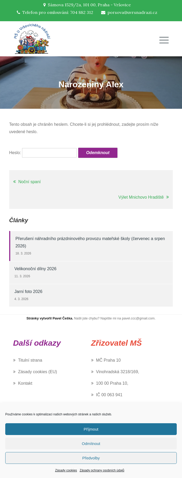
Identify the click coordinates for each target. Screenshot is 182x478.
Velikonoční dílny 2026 (35, 269)
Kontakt (25, 383)
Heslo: (43, 152)
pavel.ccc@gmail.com (138, 318)
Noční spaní (29, 182)
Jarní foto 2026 (28, 291)
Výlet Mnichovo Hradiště (141, 197)
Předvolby (91, 458)
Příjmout (91, 429)
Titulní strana (30, 360)
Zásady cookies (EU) (37, 372)
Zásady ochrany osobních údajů (102, 470)
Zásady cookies (66, 470)
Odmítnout (91, 443)
